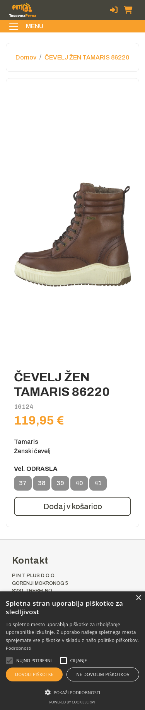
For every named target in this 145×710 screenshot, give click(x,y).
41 (98, 485)
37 (23, 485)
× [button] (138, 598)
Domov (25, 57)
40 (79, 485)
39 (60, 485)
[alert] (72, 650)
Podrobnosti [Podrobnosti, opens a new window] (18, 648)
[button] (34, 660)
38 (41, 485)
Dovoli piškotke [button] (34, 674)
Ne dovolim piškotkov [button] (103, 674)
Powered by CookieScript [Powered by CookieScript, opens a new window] (72, 702)
